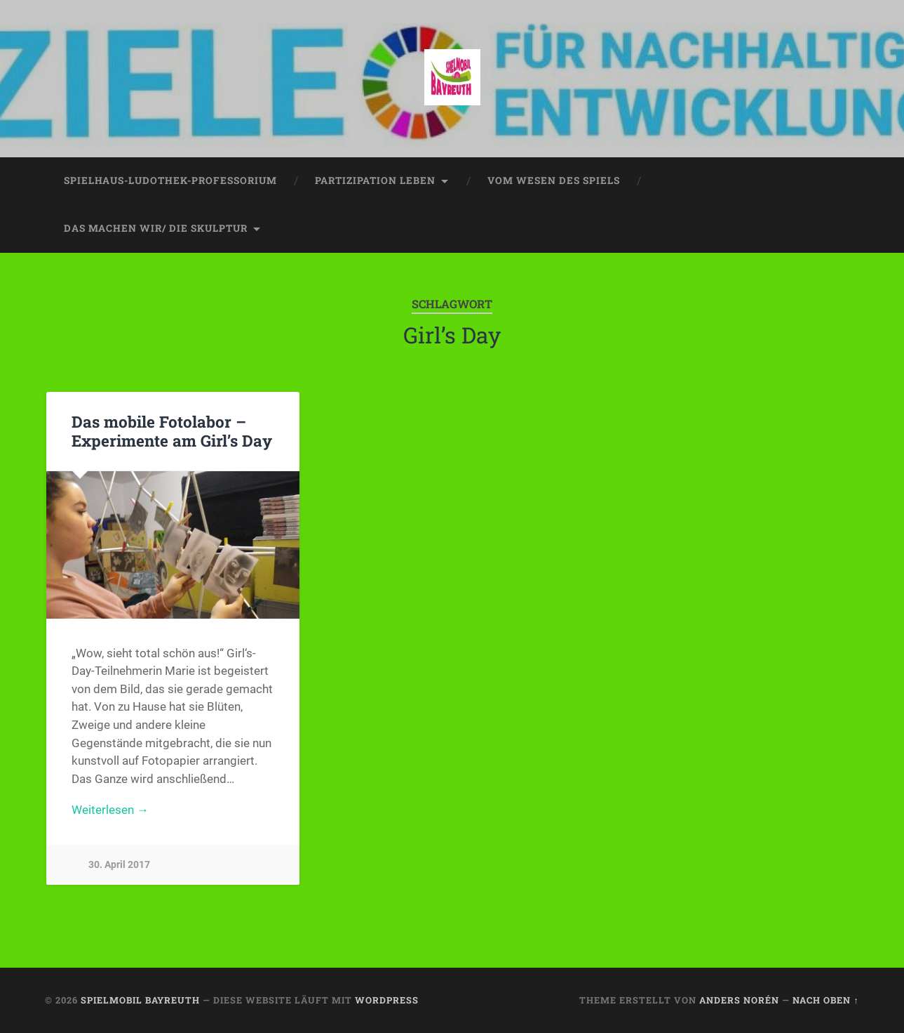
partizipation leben (375, 180)
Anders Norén (739, 1000)
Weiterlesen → (110, 810)
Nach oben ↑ (825, 1000)
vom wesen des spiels (553, 180)
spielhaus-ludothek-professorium (170, 180)
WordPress (387, 1000)
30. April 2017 (119, 865)
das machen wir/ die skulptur (156, 228)
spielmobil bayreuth (140, 1000)
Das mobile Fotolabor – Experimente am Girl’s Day (172, 431)
